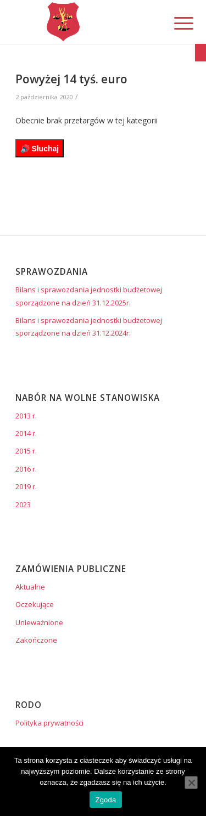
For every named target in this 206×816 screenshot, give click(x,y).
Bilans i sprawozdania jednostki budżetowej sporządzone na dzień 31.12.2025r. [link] (88, 296)
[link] (200, 52)
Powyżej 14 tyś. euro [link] (71, 79)
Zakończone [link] (36, 640)
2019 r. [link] (26, 486)
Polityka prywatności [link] (49, 723)
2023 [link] (23, 504)
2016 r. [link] (26, 469)
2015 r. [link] (26, 451)
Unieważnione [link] (39, 622)
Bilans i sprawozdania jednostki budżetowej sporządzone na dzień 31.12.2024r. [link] (88, 326)
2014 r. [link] (26, 433)
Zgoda (105, 800)
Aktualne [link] (30, 587)
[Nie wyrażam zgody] (191, 782)
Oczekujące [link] (34, 604)
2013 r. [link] (26, 416)
